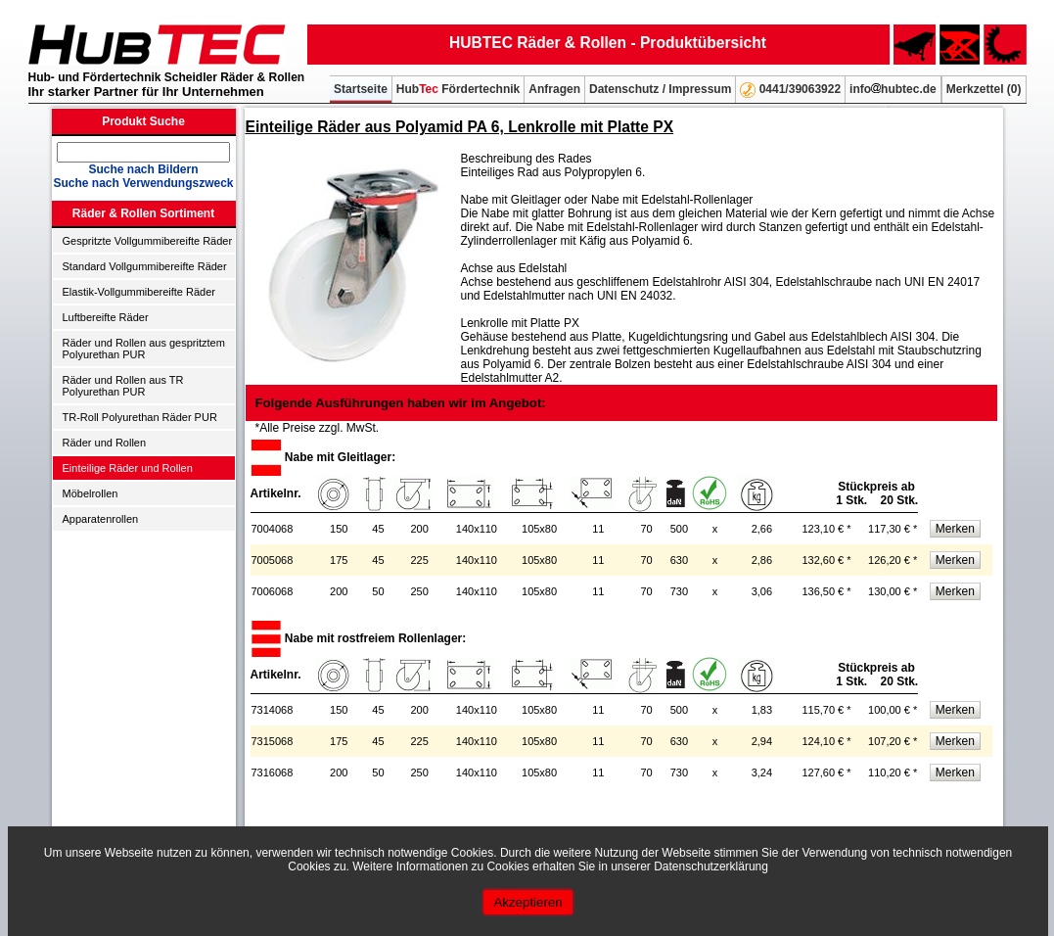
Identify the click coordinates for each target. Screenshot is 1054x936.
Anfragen (554, 89)
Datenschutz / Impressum (660, 89)
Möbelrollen (90, 493)
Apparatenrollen (101, 519)
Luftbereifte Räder (106, 317)
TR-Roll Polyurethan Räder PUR (140, 417)
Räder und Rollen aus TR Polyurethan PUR (123, 386)
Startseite (361, 89)
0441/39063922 (790, 90)
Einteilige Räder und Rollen (128, 468)
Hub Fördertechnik (458, 89)
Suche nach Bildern (143, 169)
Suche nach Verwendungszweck (143, 183)
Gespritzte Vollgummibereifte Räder (148, 241)
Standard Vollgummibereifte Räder (145, 266)
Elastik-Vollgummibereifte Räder (139, 292)
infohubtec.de (893, 89)
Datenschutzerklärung (711, 866)
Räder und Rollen (105, 442)
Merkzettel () (984, 89)
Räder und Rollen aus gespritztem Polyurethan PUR (144, 348)
